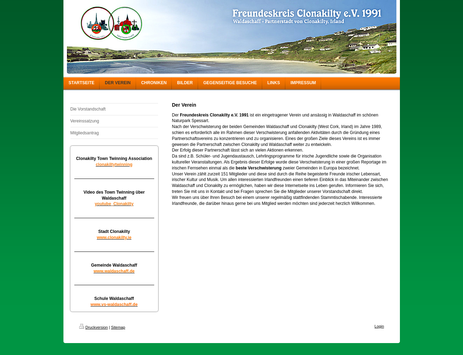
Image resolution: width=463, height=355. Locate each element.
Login (379, 326)
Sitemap (118, 327)
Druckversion (93, 327)
